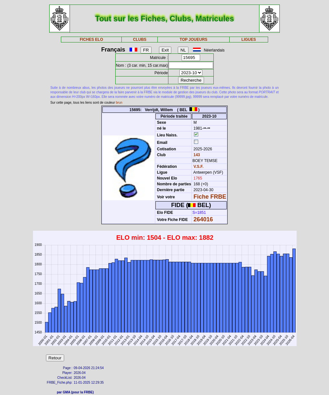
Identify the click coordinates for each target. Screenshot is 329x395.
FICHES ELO (91, 39)
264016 (203, 219)
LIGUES (249, 39)
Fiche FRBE (210, 196)
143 (196, 155)
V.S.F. (199, 166)
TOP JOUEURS (194, 39)
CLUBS (139, 39)
